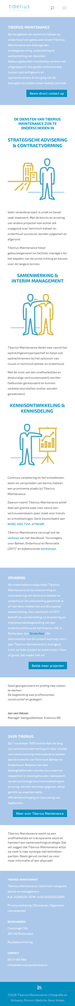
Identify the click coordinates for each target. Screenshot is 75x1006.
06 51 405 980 (17, 959)
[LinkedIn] (39, 987)
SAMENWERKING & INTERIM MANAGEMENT (38, 278)
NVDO (12, 524)
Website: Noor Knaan (49, 1000)
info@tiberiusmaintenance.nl (27, 965)
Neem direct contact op (47, 93)
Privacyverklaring (20, 905)
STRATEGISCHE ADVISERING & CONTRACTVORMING (37, 142)
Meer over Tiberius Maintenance (40, 813)
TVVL (29, 524)
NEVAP (39, 524)
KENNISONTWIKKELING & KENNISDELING (37, 408)
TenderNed (36, 633)
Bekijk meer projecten (48, 665)
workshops (48, 548)
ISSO (20, 524)
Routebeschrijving (20, 942)
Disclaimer (41, 905)
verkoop (13, 538)
